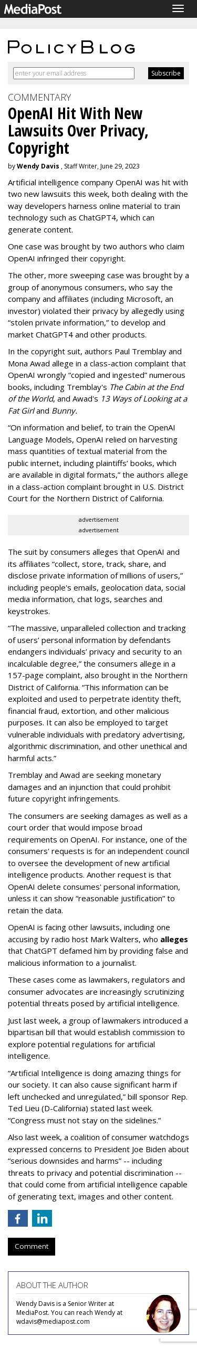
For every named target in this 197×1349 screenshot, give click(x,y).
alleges (174, 939)
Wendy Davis (38, 166)
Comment (31, 1246)
